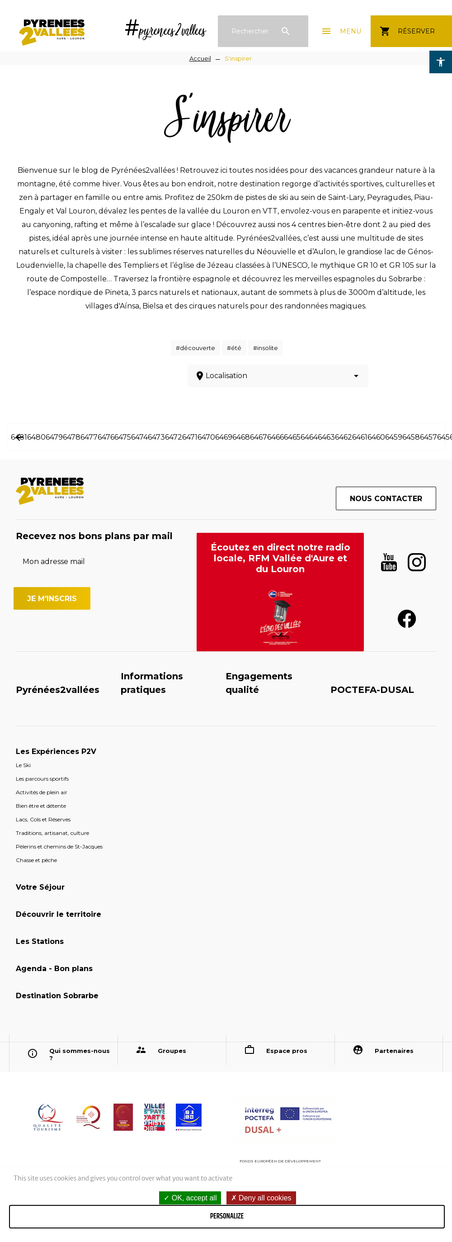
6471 (190, 437)
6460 (376, 437)
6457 (428, 437)
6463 (326, 437)
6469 (223, 437)
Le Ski (23, 765)
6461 (359, 437)
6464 (309, 437)
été (236, 347)
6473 (156, 437)
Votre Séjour (40, 887)
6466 (275, 437)
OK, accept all (190, 1198)
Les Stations (40, 941)
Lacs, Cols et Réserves (43, 819)
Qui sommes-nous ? (79, 1054)
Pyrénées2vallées (57, 689)
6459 (393, 437)
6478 (71, 437)
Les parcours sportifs (42, 778)
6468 (241, 437)
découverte (197, 347)
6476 (106, 437)
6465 (292, 437)
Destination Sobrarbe (57, 995)
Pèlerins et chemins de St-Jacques (59, 846)
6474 (139, 437)
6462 (343, 437)
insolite (267, 347)
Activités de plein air (41, 792)
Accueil (200, 58)
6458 (411, 437)
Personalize (227, 1216)
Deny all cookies (261, 1198)
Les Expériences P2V (56, 751)
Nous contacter (386, 498)
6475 (122, 437)
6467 (258, 437)
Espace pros (286, 1050)
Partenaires (394, 1050)
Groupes (172, 1050)
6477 (89, 437)
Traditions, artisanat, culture (52, 833)
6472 (173, 437)
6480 (36, 437)
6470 (206, 437)
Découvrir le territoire (58, 914)
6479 (54, 437)
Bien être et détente (41, 805)
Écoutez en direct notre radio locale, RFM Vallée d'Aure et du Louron (280, 558)
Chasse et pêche (36, 860)
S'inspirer (238, 58)
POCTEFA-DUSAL (372, 689)
